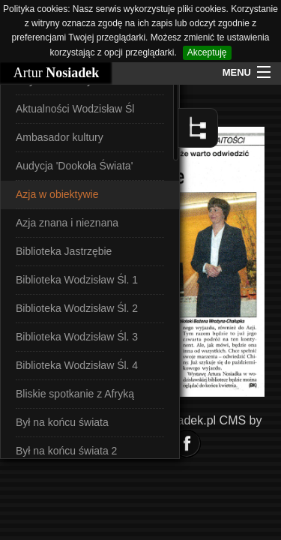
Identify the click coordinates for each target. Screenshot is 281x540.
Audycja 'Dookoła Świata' (74, 166)
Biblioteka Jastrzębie (64, 251)
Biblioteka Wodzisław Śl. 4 (77, 365)
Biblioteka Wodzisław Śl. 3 (77, 337)
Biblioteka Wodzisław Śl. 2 (77, 308)
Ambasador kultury (59, 137)
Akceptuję (207, 52)
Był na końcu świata (62, 422)
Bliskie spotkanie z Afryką (75, 394)
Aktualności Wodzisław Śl (75, 109)
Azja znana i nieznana (67, 223)
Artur (56, 72)
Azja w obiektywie (57, 194)
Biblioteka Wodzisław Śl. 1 (77, 280)
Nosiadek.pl (185, 420)
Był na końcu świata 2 (66, 451)
